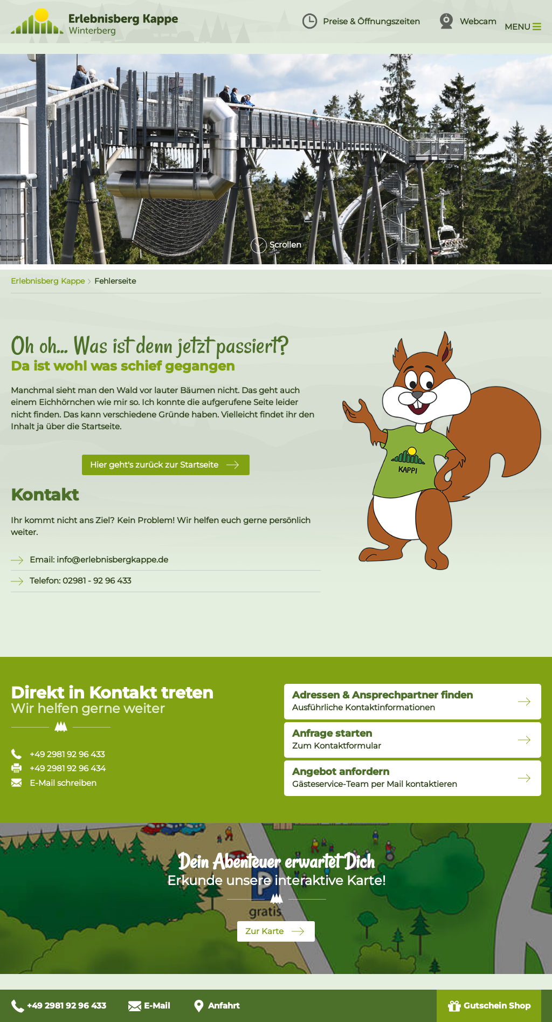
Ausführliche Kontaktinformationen (382, 701)
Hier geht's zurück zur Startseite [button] (154, 464)
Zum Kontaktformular (336, 739)
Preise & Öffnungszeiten (360, 21)
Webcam (467, 21)
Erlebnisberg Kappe (48, 281)
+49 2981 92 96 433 (58, 754)
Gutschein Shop (488, 1006)
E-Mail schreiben (53, 783)
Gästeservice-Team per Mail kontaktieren (374, 778)
